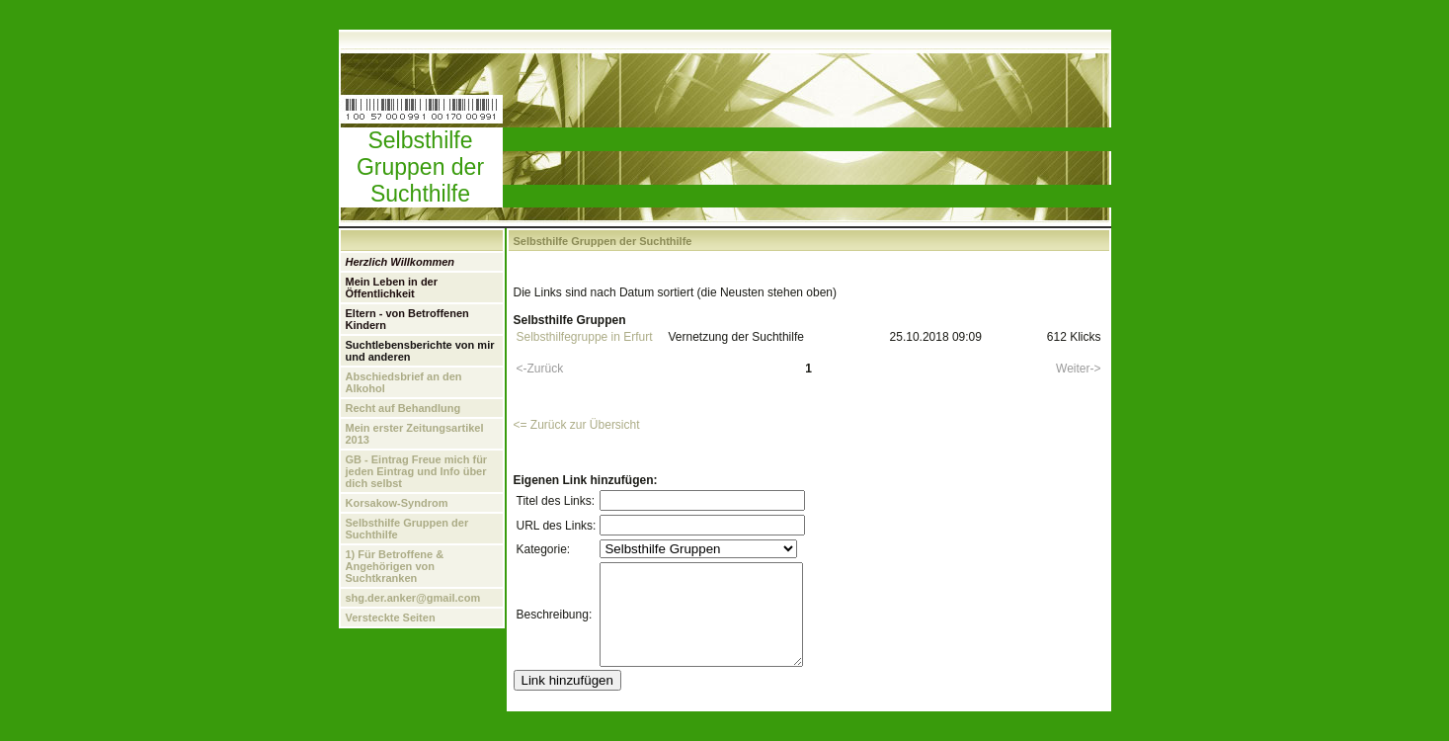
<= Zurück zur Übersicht (577, 425)
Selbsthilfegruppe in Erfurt (585, 337)
